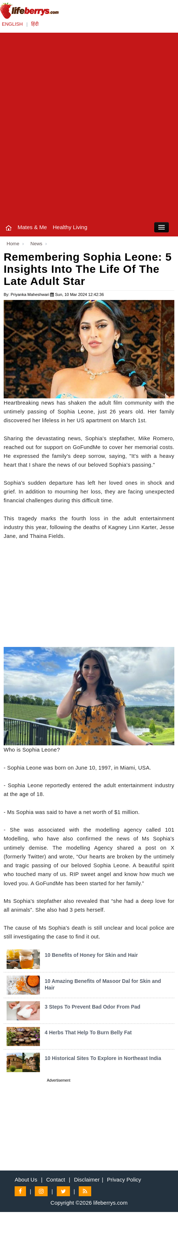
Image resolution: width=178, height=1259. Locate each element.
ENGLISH (12, 24)
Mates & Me (32, 227)
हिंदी (34, 24)
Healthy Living (70, 227)
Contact (55, 1179)
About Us (26, 1179)
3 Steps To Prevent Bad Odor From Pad (92, 1007)
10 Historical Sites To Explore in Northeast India (103, 1058)
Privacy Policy (124, 1179)
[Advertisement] (89, 125)
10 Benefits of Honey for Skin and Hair (91, 955)
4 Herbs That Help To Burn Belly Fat (88, 1032)
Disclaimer (87, 1179)
